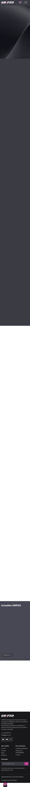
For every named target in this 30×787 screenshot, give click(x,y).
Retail (2, 753)
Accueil (3, 748)
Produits (3, 751)
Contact (18, 755)
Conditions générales (22, 748)
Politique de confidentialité (20, 751)
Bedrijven (4, 755)
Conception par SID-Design (9, 780)
